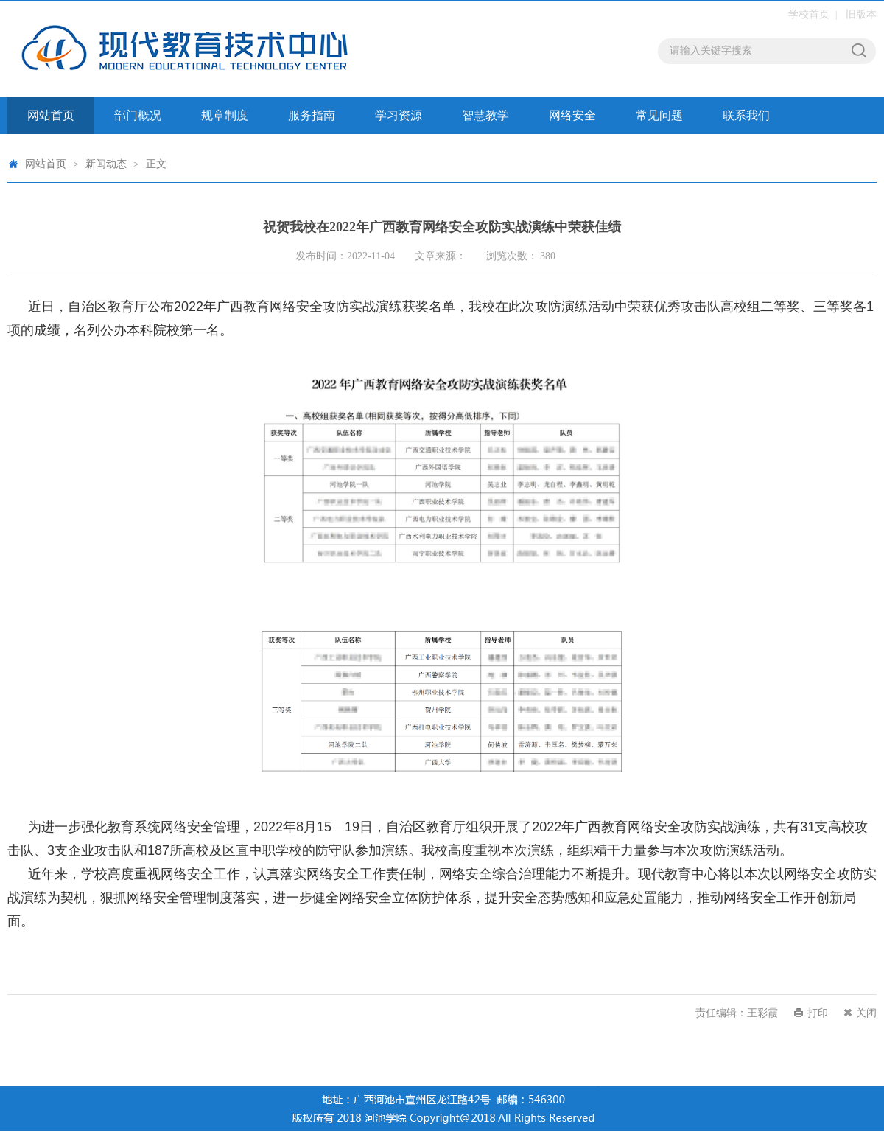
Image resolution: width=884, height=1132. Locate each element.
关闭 (866, 1013)
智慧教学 (485, 115)
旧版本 (861, 14)
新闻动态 (106, 164)
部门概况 (137, 115)
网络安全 (572, 115)
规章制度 (224, 115)
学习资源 (398, 115)
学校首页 (808, 14)
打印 (817, 1013)
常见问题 (659, 115)
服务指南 (311, 115)
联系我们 (746, 115)
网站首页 (50, 115)
